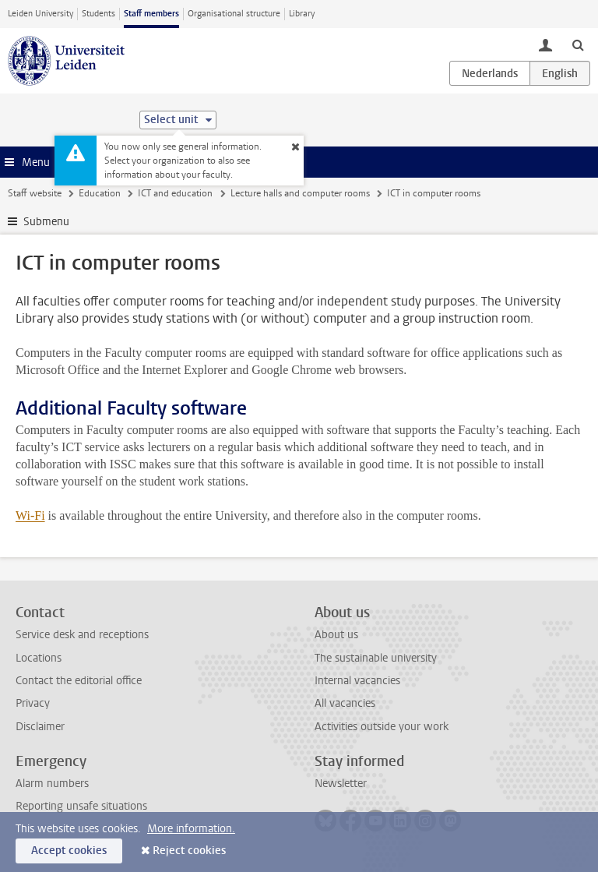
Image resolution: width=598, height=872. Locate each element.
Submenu (46, 221)
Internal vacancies (357, 680)
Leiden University (40, 13)
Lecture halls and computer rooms (300, 193)
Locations (39, 658)
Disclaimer (40, 726)
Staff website (35, 193)
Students (98, 13)
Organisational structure (234, 13)
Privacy (33, 703)
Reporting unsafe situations (81, 806)
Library (302, 13)
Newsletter (341, 783)
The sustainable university (376, 658)
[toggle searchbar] (577, 44)
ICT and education (175, 193)
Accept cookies (69, 850)
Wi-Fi (30, 515)
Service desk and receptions (82, 634)
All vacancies (345, 703)
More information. (191, 828)
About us (336, 634)
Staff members (151, 13)
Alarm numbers (52, 783)
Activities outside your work (381, 726)
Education (100, 193)
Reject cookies (189, 850)
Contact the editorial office (79, 680)
